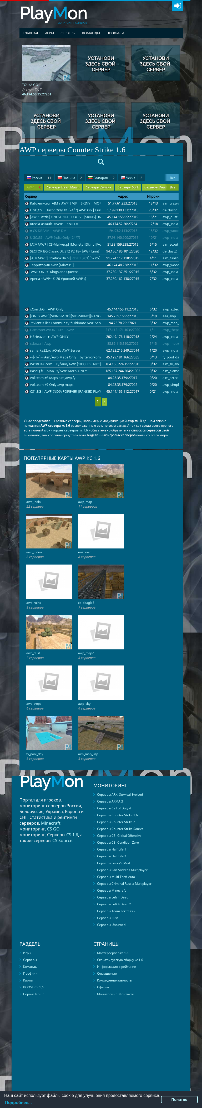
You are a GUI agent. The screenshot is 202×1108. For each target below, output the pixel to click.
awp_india (170, 223)
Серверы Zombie (98, 187)
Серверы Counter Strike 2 (116, 822)
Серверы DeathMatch (63, 187)
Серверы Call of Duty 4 (114, 808)
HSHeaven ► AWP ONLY (49, 336)
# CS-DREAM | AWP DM (48, 230)
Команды (91, 33)
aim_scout (170, 244)
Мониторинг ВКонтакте (115, 994)
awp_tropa (34, 703)
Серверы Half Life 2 (111, 856)
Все (172, 178)
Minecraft (50, 823)
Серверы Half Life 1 (111, 849)
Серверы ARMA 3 (110, 801)
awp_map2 (86, 653)
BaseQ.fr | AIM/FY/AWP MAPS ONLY (58, 370)
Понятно (179, 1099)
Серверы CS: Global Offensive (119, 835)
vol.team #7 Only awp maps (51, 384)
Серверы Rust (107, 918)
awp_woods (172, 230)
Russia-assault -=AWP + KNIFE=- (54, 223)
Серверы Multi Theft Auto (116, 876)
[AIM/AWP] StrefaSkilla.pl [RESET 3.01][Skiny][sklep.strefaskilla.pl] (81, 258)
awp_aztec (171, 309)
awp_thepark (173, 329)
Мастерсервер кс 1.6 (113, 953)
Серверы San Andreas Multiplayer (122, 870)
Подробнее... (18, 1102)
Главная (30, 33)
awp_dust (170, 217)
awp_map (85, 501)
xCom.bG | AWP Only (46, 309)
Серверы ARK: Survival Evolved (120, 794)
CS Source (62, 840)
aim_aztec (170, 377)
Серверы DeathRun (158, 187)
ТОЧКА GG (30, 84)
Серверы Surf (128, 187)
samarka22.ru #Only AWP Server (55, 350)
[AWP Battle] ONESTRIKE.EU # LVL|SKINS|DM (66, 217)
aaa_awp (169, 316)
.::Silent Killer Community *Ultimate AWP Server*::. (70, 322)
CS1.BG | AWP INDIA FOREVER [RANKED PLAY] (66, 391)
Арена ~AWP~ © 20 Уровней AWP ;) (58, 278)
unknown (84, 552)
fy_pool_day (172, 357)
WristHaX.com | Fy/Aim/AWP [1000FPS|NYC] (65, 364)
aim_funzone (173, 258)
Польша (70, 177)
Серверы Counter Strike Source (120, 829)
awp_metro (171, 343)
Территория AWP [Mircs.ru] (52, 265)
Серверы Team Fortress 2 (116, 911)
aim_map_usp (88, 754)
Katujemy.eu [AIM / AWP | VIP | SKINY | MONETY (69, 203)
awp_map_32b (174, 322)
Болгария (101, 177)
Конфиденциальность (114, 980)
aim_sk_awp (172, 364)
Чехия (131, 177)
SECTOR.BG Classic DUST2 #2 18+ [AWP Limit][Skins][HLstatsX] (79, 251)
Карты (28, 980)
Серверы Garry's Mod (113, 863)
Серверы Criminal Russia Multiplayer (124, 883)
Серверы (67, 33)
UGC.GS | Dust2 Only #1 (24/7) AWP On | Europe (68, 210)
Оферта (103, 987)
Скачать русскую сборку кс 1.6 (120, 960)
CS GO (53, 829)
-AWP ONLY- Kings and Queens (54, 271)
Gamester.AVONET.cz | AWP (52, 329)
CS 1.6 (72, 835)
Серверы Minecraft (111, 890)
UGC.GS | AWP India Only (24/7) (55, 237)
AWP (34, 187)
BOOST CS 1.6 (33, 987)
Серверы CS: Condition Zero (118, 842)
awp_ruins (33, 602)
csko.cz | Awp (40, 343)
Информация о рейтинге (116, 966)
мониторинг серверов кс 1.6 (66, 430)
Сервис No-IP (33, 994)
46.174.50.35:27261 (36, 94)
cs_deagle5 (86, 602)
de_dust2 (170, 210)
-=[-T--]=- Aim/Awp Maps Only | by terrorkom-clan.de (71, 357)
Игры (49, 33)
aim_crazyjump (174, 203)
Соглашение (107, 973)
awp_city (84, 703)
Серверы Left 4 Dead (112, 897)
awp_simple (172, 384)
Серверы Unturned (111, 924)
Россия (39, 177)
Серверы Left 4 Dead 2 (114, 904)
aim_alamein (172, 370)
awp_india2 (34, 552)
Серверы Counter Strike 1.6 (117, 815)
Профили (115, 33)
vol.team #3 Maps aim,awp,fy (52, 377)
